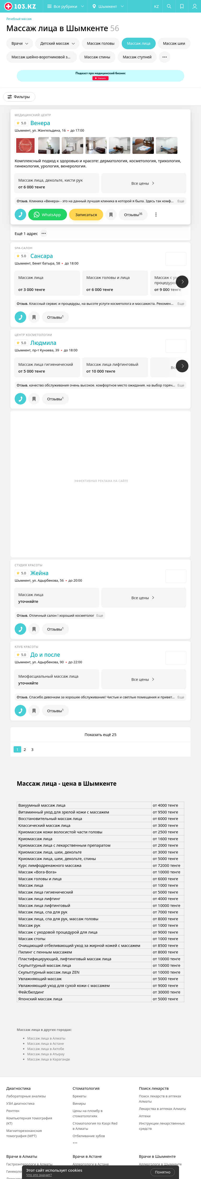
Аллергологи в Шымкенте (160, 1164)
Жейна (39, 573)
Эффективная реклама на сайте (101, 481)
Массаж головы (100, 43)
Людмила (43, 343)
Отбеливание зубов (88, 1135)
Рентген (12, 1110)
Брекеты (79, 1096)
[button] (65, 6)
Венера (40, 123)
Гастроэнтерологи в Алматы (29, 1164)
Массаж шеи (174, 43)
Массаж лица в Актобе (45, 1048)
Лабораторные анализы (26, 1096)
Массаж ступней (137, 56)
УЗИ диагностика (20, 1103)
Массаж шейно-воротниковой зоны (43, 56)
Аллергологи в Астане (90, 1164)
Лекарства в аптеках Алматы (162, 1108)
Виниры (79, 1103)
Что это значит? (39, 1174)
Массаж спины (97, 56)
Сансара (41, 256)
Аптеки (144, 1116)
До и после (45, 655)
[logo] (20, 6)
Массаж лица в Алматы (46, 1038)
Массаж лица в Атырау (45, 1054)
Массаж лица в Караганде (48, 1059)
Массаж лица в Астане (45, 1043)
